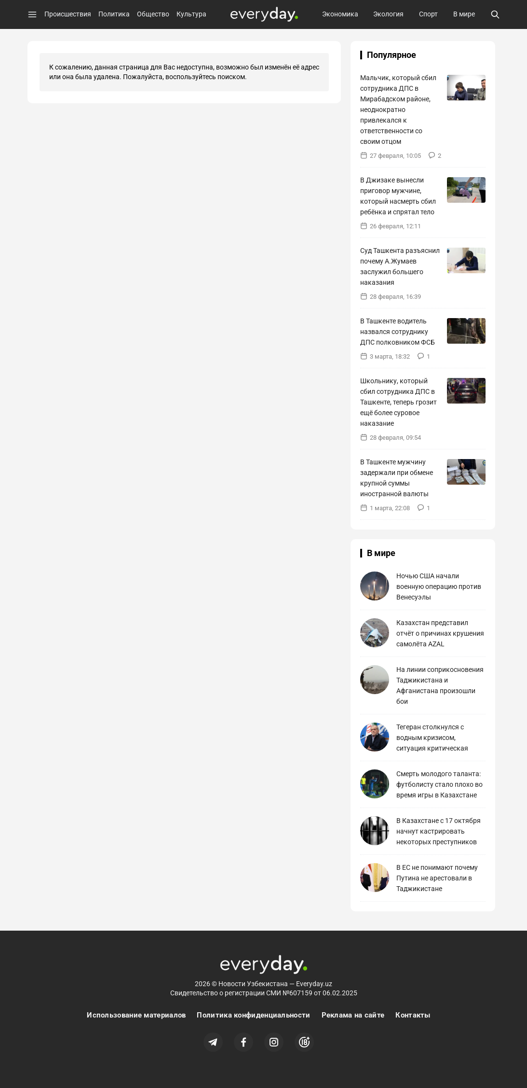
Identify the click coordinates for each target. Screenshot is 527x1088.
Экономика (340, 14)
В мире (464, 14)
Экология (388, 14)
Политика (114, 14)
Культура (191, 14)
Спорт (428, 14)
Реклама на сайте (353, 1015)
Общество (153, 14)
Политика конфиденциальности (253, 1015)
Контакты (412, 1015)
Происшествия (67, 14)
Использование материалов (136, 1015)
